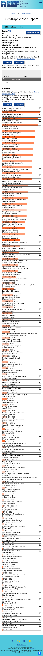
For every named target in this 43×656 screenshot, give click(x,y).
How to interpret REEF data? (26, 59)
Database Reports (26, 13)
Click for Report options (14, 27)
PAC (9, 31)
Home (13, 13)
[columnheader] (5, 76)
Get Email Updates (21, 645)
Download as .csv (33, 33)
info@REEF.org (33, 648)
